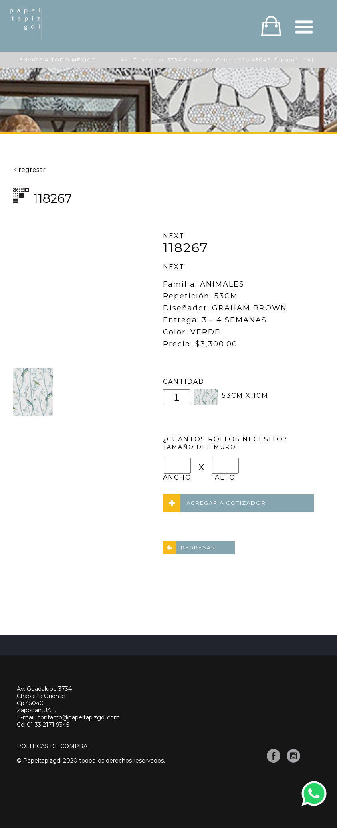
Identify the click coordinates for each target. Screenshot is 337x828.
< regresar (29, 170)
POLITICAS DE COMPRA (52, 746)
